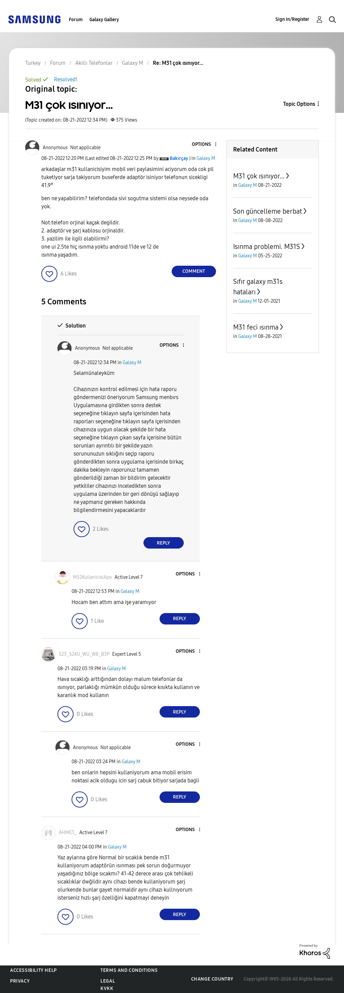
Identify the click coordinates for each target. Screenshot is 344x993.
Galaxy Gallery (104, 20)
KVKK (106, 988)
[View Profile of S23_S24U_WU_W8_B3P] (84, 654)
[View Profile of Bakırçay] (179, 158)
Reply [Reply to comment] (163, 543)
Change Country (212, 979)
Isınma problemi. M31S (266, 247)
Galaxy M (206, 158)
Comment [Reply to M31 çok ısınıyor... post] (193, 271)
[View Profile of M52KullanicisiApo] (92, 577)
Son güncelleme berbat (267, 211)
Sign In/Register (292, 19)
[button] (204, 144)
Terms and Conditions (129, 970)
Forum (76, 20)
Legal (107, 981)
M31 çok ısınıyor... (259, 176)
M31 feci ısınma (255, 327)
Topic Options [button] (299, 104)
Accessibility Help (33, 970)
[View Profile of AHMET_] (68, 832)
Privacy (20, 981)
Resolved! (65, 79)
